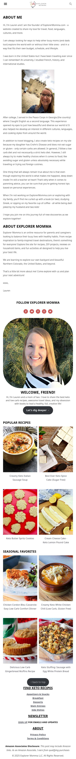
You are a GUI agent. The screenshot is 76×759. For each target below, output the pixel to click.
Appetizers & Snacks (38, 694)
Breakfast (38, 697)
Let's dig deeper (36, 410)
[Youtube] (32, 311)
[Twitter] (50, 311)
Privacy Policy (38, 734)
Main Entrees (38, 705)
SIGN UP (23, 722)
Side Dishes (38, 709)
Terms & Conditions (38, 738)
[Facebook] (26, 311)
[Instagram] (44, 311)
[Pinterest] (38, 311)
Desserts (38, 701)
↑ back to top (37, 682)
